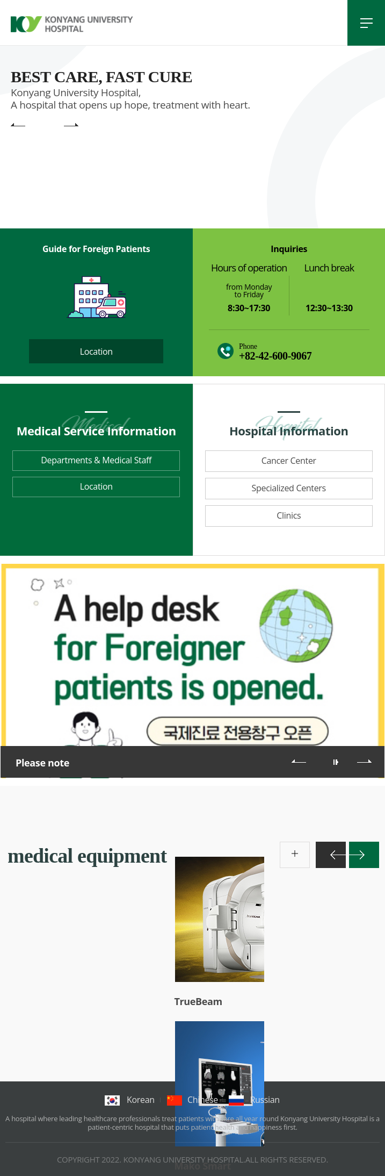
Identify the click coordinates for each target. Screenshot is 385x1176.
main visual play (55, 125)
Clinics (289, 515)
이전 (299, 761)
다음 (364, 761)
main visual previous (18, 125)
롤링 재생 (337, 762)
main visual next (71, 125)
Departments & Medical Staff (96, 460)
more (285, 847)
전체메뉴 (366, 23)
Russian (254, 1100)
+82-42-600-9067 (275, 355)
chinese (193, 1100)
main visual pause (40, 125)
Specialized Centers (289, 488)
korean (130, 1100)
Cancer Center (288, 461)
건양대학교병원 (72, 24)
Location (96, 351)
